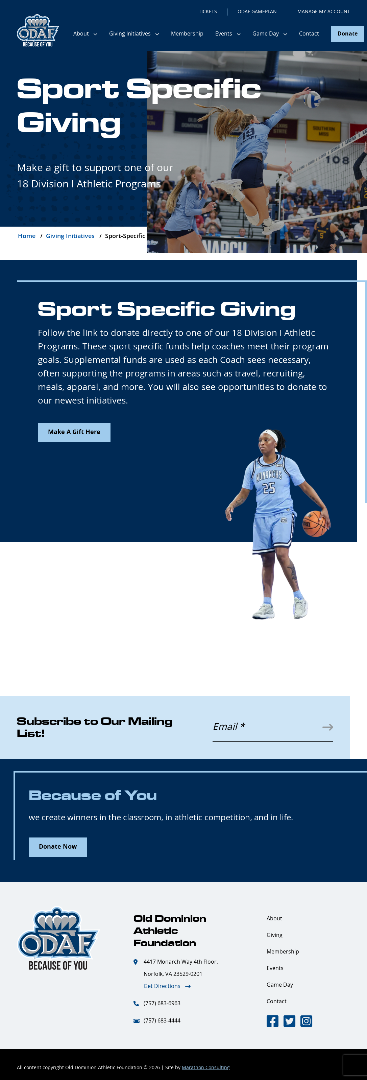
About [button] (81, 34)
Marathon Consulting (206, 1067)
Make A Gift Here (74, 432)
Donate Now (58, 847)
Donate (348, 34)
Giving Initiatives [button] (130, 34)
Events (275, 968)
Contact (309, 34)
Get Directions (162, 986)
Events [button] (223, 34)
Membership (187, 34)
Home (26, 236)
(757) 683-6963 (162, 1003)
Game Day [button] (265, 34)
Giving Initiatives (70, 236)
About (274, 918)
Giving (275, 935)
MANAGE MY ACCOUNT (323, 11)
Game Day (280, 985)
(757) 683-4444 (162, 1021)
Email (228, 727)
